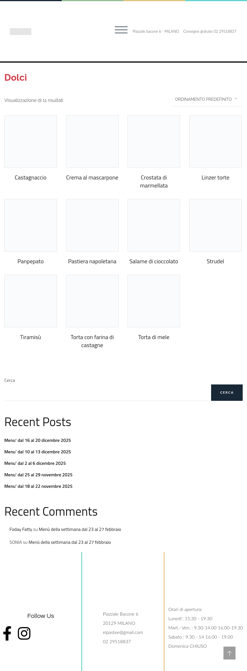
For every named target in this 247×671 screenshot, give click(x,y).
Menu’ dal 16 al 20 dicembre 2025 (37, 440)
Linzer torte (215, 177)
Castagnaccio (31, 177)
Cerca (9, 380)
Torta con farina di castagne (92, 340)
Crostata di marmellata (154, 181)
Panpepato (31, 261)
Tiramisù (30, 336)
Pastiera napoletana (92, 261)
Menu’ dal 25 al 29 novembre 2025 (38, 474)
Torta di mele (153, 336)
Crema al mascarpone (92, 177)
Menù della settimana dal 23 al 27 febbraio (80, 529)
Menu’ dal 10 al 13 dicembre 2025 (37, 451)
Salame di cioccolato (154, 261)
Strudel (215, 261)
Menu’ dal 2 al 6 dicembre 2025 (35, 463)
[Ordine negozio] (207, 99)
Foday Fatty (20, 529)
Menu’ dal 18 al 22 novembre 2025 (38, 486)
